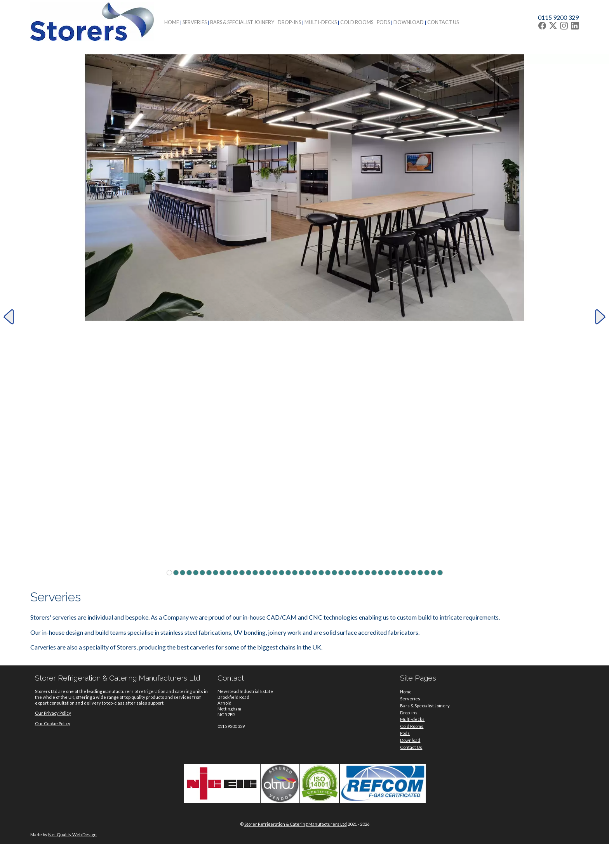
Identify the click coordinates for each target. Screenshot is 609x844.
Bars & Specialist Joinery (242, 22)
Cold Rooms (356, 22)
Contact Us (443, 22)
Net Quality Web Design (72, 834)
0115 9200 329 (558, 17)
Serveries (195, 22)
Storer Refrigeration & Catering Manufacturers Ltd (295, 824)
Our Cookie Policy (52, 723)
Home (171, 22)
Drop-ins (289, 22)
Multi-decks (320, 22)
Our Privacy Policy (53, 712)
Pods (383, 22)
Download (408, 22)
